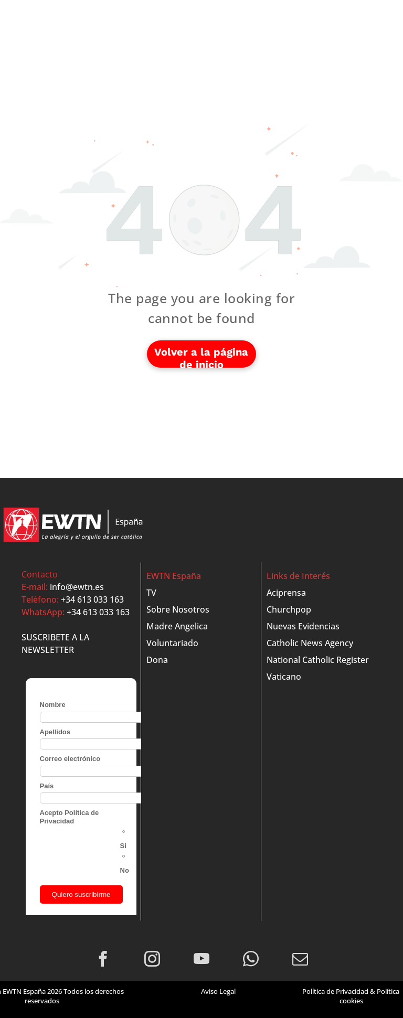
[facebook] (103, 960)
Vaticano (284, 676)
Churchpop (289, 609)
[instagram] (152, 960)
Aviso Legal (218, 991)
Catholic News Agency (310, 643)
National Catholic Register (318, 660)
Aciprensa (286, 592)
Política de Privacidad (335, 991)
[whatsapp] (251, 960)
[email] (300, 960)
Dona (157, 660)
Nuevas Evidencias (303, 626)
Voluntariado (172, 643)
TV (151, 592)
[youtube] (202, 960)
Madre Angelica (177, 626)
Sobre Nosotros (177, 609)
